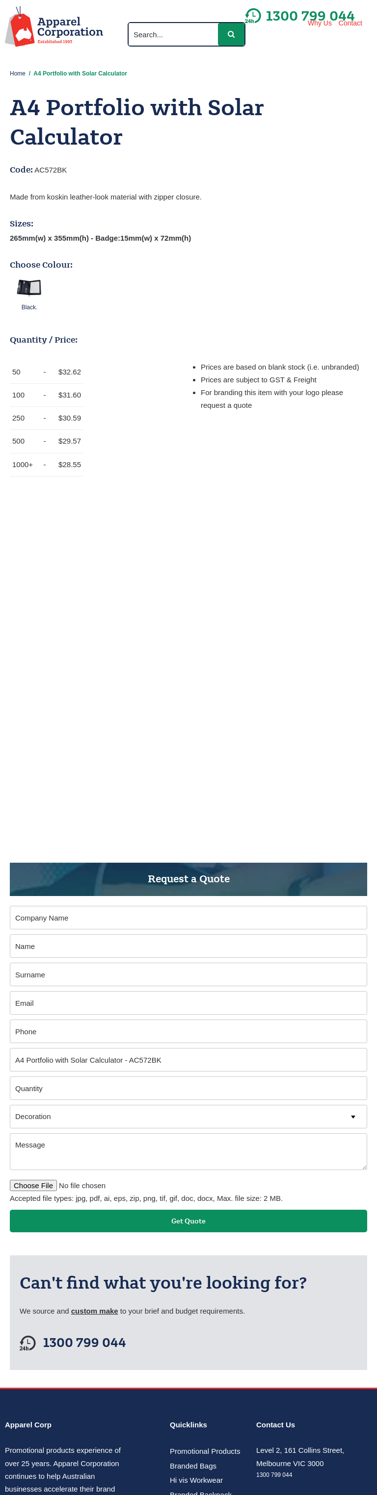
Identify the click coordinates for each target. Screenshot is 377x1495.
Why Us (320, 23)
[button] (231, 34)
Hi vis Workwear (196, 1480)
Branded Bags (193, 1466)
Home (18, 73)
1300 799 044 (84, 1343)
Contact (350, 23)
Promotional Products (205, 1451)
